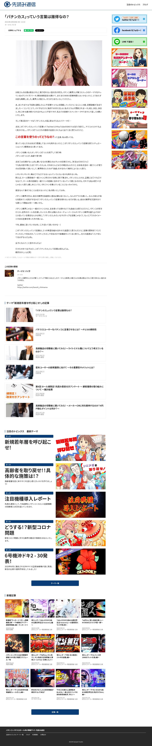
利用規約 (35, 734)
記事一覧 (55, 712)
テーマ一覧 (55, 583)
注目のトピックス (133, 4)
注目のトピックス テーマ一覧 (15, 734)
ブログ (145, 4)
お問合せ (43, 734)
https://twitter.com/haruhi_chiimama (32, 287)
